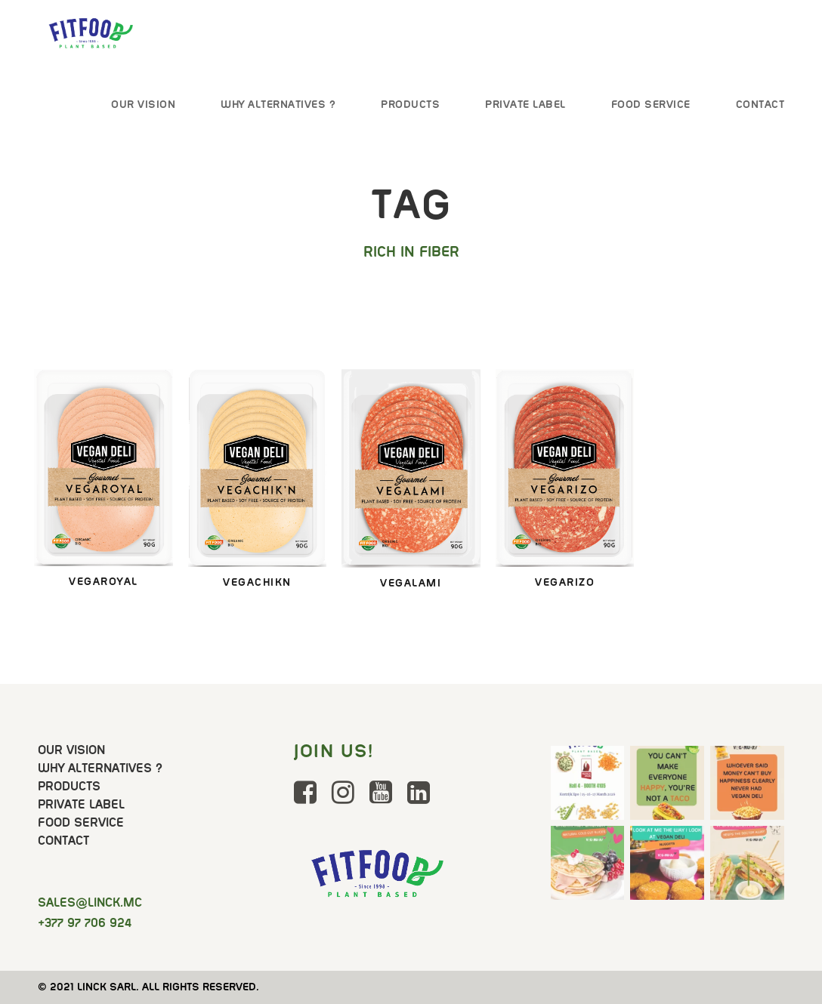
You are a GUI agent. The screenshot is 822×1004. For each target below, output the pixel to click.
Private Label (525, 104)
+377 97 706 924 (84, 922)
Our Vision (143, 104)
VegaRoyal (103, 581)
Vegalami (410, 582)
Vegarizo (565, 582)
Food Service (651, 104)
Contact (760, 104)
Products (410, 104)
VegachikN (257, 582)
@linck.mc (90, 902)
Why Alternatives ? (278, 104)
